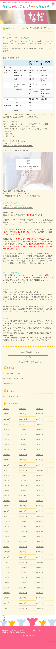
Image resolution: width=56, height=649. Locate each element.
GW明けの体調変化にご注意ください (14, 373)
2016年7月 (39, 567)
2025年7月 (22, 424)
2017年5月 (39, 557)
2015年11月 (6, 577)
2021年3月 (6, 496)
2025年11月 (6, 419)
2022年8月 (22, 475)
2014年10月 (23, 593)
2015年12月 (40, 572)
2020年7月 (22, 506)
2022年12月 (6, 470)
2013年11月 (40, 608)
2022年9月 (6, 475)
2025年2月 (6, 434)
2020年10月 (23, 501)
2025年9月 (39, 419)
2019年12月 (23, 516)
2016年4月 (22, 572)
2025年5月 (6, 429)
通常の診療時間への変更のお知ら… (30, 362)
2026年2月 (6, 414)
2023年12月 (6, 455)
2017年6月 (22, 557)
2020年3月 (39, 511)
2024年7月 (6, 444)
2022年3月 (39, 480)
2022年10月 (40, 470)
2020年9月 (39, 501)
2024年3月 (6, 450)
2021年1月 (39, 496)
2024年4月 (39, 444)
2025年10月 (23, 419)
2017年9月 (22, 552)
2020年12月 (6, 501)
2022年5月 (6, 480)
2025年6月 (39, 424)
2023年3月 (6, 465)
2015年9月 (39, 577)
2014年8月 (6, 598)
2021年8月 (6, 490)
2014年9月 (39, 593)
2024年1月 (39, 450)
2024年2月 (22, 450)
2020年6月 (39, 506)
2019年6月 (22, 526)
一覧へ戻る (27, 357)
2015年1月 (39, 588)
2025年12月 (40, 414)
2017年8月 (39, 552)
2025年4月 (22, 429)
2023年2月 (22, 465)
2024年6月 (22, 444)
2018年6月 (6, 542)
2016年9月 (6, 567)
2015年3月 (22, 588)
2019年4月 (39, 526)
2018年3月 (39, 542)
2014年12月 (6, 593)
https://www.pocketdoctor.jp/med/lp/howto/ (18, 146)
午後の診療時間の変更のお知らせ (29, 352)
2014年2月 (39, 603)
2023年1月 (39, 465)
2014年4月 (6, 603)
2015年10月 (23, 577)
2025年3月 (39, 429)
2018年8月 (22, 536)
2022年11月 (23, 470)
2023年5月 (39, 460)
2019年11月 (40, 516)
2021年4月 (39, 490)
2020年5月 (6, 511)
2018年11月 (23, 531)
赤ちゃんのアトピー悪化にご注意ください (16, 378)
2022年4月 (22, 480)
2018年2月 (6, 547)
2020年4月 (22, 511)
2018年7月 (39, 536)
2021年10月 (23, 485)
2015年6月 (22, 582)
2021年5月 (22, 490)
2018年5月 (22, 542)
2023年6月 (22, 460)
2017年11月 (40, 547)
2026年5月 (6, 409)
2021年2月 (22, 496)
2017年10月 (6, 552)
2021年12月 (6, 485)
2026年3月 (39, 409)
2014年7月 (22, 598)
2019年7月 (6, 526)
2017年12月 (23, 547)
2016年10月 (40, 562)
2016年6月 (6, 572)
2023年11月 (23, 455)
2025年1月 (22, 434)
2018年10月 (40, 531)
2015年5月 (39, 582)
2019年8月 (39, 521)
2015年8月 (6, 582)
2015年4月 (6, 588)
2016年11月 (23, 562)
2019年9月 (22, 521)
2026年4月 (22, 409)
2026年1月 (22, 414)
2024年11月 (6, 439)
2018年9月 (6, 536)
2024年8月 (39, 439)
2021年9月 (39, 485)
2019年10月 (6, 521)
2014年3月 (22, 603)
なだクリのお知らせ (9, 396)
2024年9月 (22, 439)
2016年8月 (22, 567)
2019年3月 (6, 531)
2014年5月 (39, 598)
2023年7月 (6, 460)
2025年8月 (6, 424)
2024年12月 (40, 434)
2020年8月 (6, 506)
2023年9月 (39, 455)
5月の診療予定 (7, 383)
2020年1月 (6, 516)
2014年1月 (6, 608)
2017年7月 (6, 557)
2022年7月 (39, 475)
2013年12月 (23, 608)
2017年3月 (6, 562)
